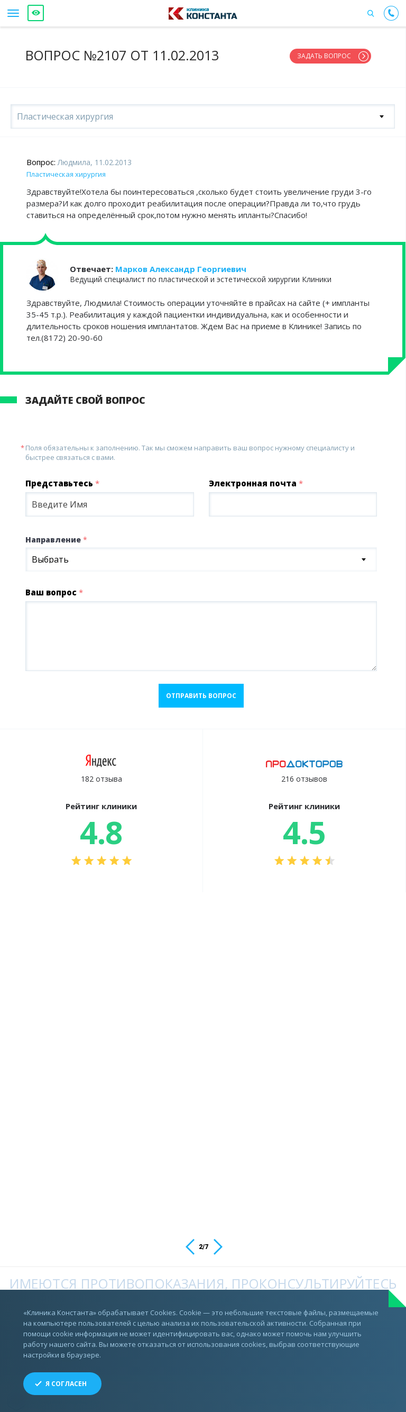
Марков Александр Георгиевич (180, 264)
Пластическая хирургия (66, 170)
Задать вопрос (324, 55)
